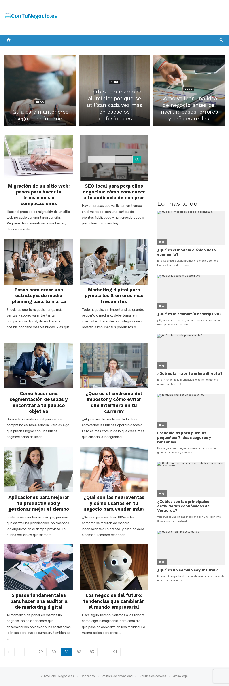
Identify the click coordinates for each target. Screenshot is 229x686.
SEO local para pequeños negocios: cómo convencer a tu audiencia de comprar (114, 192)
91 (115, 652)
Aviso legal (180, 676)
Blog (40, 102)
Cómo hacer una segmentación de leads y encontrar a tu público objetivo (39, 402)
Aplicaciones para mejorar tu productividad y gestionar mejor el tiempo (38, 503)
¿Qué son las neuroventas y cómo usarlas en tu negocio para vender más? (113, 503)
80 (53, 652)
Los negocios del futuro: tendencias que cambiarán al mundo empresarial (114, 601)
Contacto (88, 676)
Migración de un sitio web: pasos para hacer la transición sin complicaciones (39, 194)
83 (92, 652)
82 (79, 652)
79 (41, 652)
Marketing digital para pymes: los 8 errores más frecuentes (114, 295)
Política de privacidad (117, 676)
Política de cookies (153, 676)
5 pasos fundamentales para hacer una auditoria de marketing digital (38, 601)
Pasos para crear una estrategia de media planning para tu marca (39, 295)
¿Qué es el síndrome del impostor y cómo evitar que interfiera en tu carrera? (114, 402)
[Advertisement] (143, 16)
